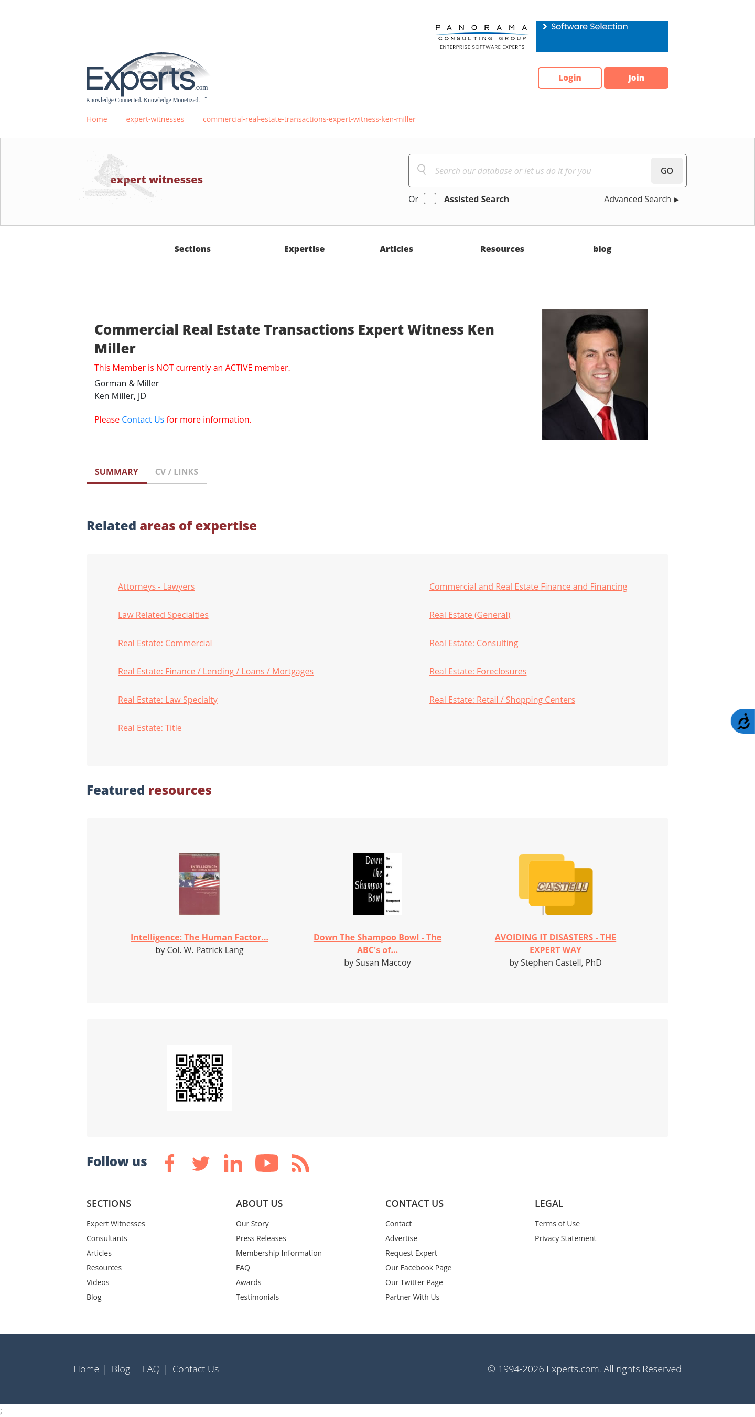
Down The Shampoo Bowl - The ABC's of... (377, 944)
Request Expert (411, 1253)
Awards (248, 1282)
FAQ (243, 1267)
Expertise (304, 248)
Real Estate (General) (469, 615)
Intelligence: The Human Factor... (199, 937)
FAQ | (155, 1369)
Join (634, 78)
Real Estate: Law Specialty (168, 699)
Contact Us (143, 419)
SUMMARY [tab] (116, 472)
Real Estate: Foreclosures (477, 671)
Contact (398, 1223)
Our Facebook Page (418, 1267)
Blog (94, 1297)
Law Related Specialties (163, 615)
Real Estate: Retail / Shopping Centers (502, 699)
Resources (502, 248)
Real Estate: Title (150, 728)
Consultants (107, 1238)
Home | (90, 1369)
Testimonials (257, 1297)
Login (564, 78)
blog (602, 248)
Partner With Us (412, 1297)
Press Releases (261, 1238)
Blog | (125, 1369)
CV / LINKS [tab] (176, 472)
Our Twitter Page (414, 1282)
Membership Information (279, 1253)
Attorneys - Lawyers (156, 586)
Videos (98, 1282)
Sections (193, 248)
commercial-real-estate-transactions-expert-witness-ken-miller (309, 119)
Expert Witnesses (116, 1223)
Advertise (401, 1238)
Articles (396, 248)
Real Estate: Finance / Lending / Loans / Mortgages (216, 671)
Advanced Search (637, 199)
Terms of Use (557, 1223)
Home (97, 119)
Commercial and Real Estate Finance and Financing (528, 586)
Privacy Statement (566, 1238)
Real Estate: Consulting (473, 643)
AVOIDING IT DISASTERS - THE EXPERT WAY (555, 944)
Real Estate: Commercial (165, 643)
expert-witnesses (155, 119)
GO (667, 170)
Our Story (252, 1223)
